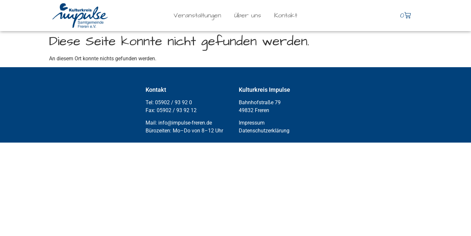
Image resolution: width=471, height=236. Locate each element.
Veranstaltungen (197, 15)
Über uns (247, 15)
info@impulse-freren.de (185, 123)
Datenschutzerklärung (264, 131)
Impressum (252, 123)
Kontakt (285, 15)
